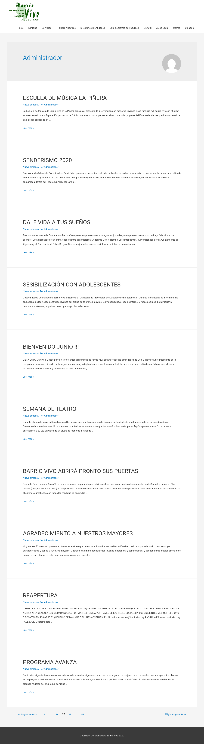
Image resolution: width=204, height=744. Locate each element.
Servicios (46, 27)
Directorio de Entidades (92, 27)
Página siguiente (174, 714)
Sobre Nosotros (67, 27)
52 (85, 714)
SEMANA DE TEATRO (53, 408)
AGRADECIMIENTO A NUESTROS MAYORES (84, 533)
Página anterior (29, 714)
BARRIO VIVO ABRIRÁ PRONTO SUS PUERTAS (87, 470)
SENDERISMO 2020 (50, 159)
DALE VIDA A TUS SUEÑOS (60, 222)
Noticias (32, 27)
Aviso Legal (162, 27)
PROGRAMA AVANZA (53, 661)
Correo (176, 27)
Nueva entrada (30, 104)
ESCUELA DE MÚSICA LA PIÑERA (70, 97)
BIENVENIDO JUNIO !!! (54, 346)
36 (59, 714)
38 (72, 714)
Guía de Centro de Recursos (124, 27)
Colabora (190, 27)
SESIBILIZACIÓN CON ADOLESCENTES (77, 284)
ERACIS (147, 27)
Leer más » (28, 127)
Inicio (21, 27)
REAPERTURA (42, 595)
